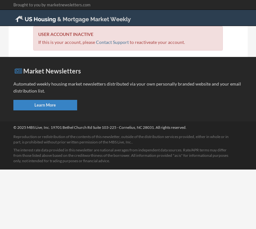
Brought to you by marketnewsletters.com (52, 4)
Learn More (45, 105)
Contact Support (112, 42)
